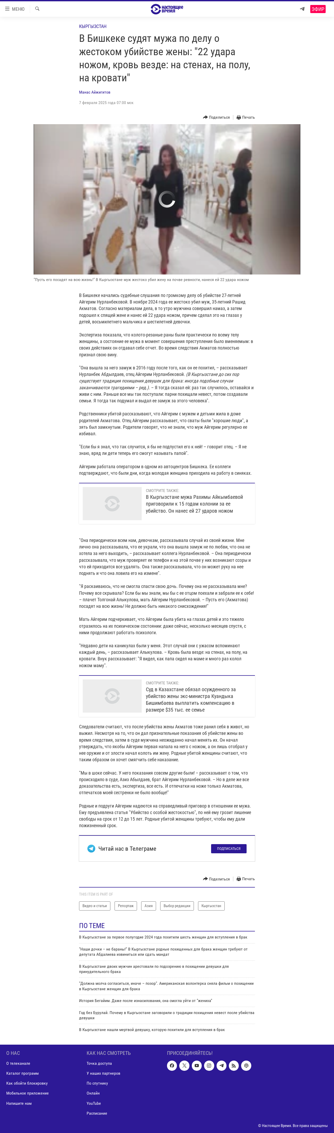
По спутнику (97, 1083)
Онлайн (93, 1093)
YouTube (94, 1103)
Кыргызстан (92, 26)
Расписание (97, 1113)
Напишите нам (19, 1103)
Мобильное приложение (27, 1093)
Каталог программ (22, 1073)
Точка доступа (99, 1063)
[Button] (216, 117)
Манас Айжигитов (94, 92)
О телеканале (18, 1063)
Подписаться (229, 848)
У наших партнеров (103, 1073)
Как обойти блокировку (27, 1083)
